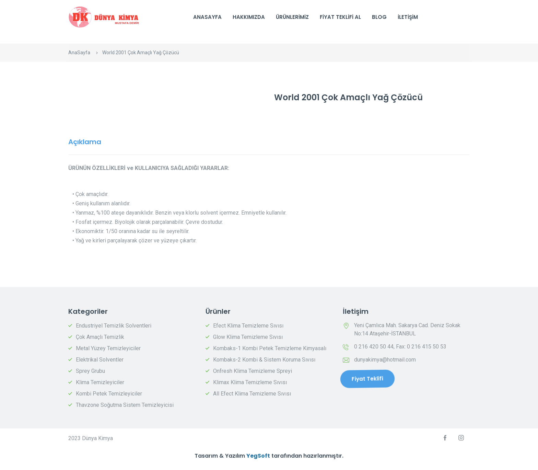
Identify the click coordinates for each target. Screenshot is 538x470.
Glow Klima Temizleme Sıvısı (248, 337)
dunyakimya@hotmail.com (385, 359)
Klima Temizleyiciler (100, 382)
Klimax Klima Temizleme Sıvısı (250, 382)
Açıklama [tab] (84, 142)
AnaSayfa (207, 17)
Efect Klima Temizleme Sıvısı (248, 325)
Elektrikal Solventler (100, 359)
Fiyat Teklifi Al (340, 17)
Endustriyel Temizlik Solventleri (113, 325)
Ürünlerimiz (292, 17)
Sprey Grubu (90, 371)
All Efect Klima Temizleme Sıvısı (252, 393)
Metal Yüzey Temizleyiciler (108, 348)
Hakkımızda (249, 17)
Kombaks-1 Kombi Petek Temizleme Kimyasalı (269, 348)
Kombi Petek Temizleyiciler (109, 393)
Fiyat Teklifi (367, 379)
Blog (379, 17)
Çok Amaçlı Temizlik (100, 337)
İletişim (408, 17)
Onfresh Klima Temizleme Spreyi (252, 371)
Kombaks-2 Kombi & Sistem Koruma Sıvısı (264, 359)
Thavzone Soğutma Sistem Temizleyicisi (125, 405)
